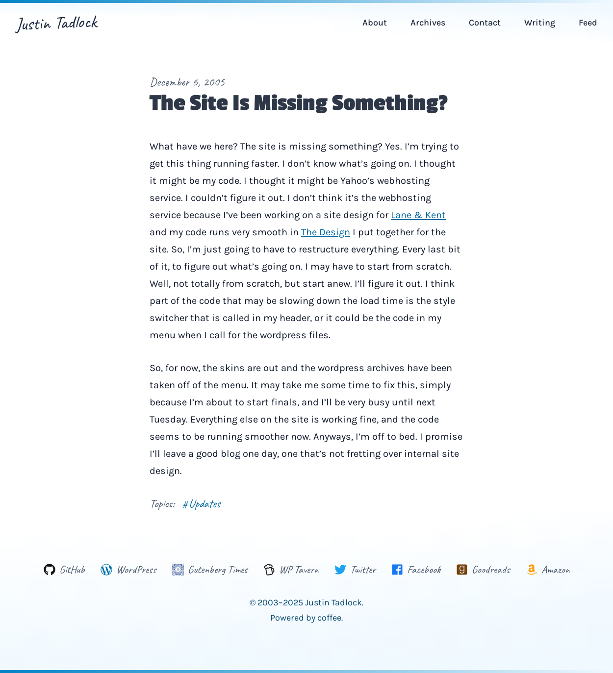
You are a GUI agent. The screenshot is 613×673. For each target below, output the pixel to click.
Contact (485, 22)
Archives (427, 22)
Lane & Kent (418, 215)
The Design (325, 232)
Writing (539, 22)
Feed (588, 22)
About (374, 22)
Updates (201, 503)
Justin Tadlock (56, 22)
